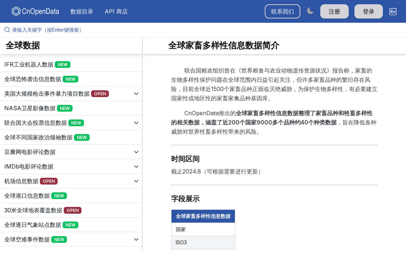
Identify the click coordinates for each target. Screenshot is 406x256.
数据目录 (81, 11)
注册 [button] (334, 11)
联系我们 (282, 11)
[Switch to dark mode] (310, 10)
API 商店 (116, 11)
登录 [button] (368, 11)
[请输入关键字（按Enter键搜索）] (206, 29)
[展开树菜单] (71, 64)
